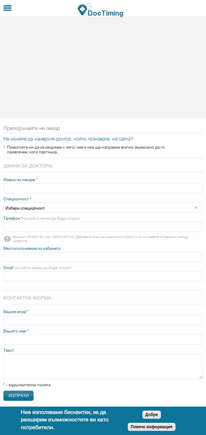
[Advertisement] (103, 67)
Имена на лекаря (20, 179)
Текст (8, 350)
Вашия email (16, 311)
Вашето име (15, 331)
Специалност (17, 199)
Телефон (41, 218)
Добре (151, 414)
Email (37, 267)
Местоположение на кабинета (31, 248)
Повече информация (151, 427)
